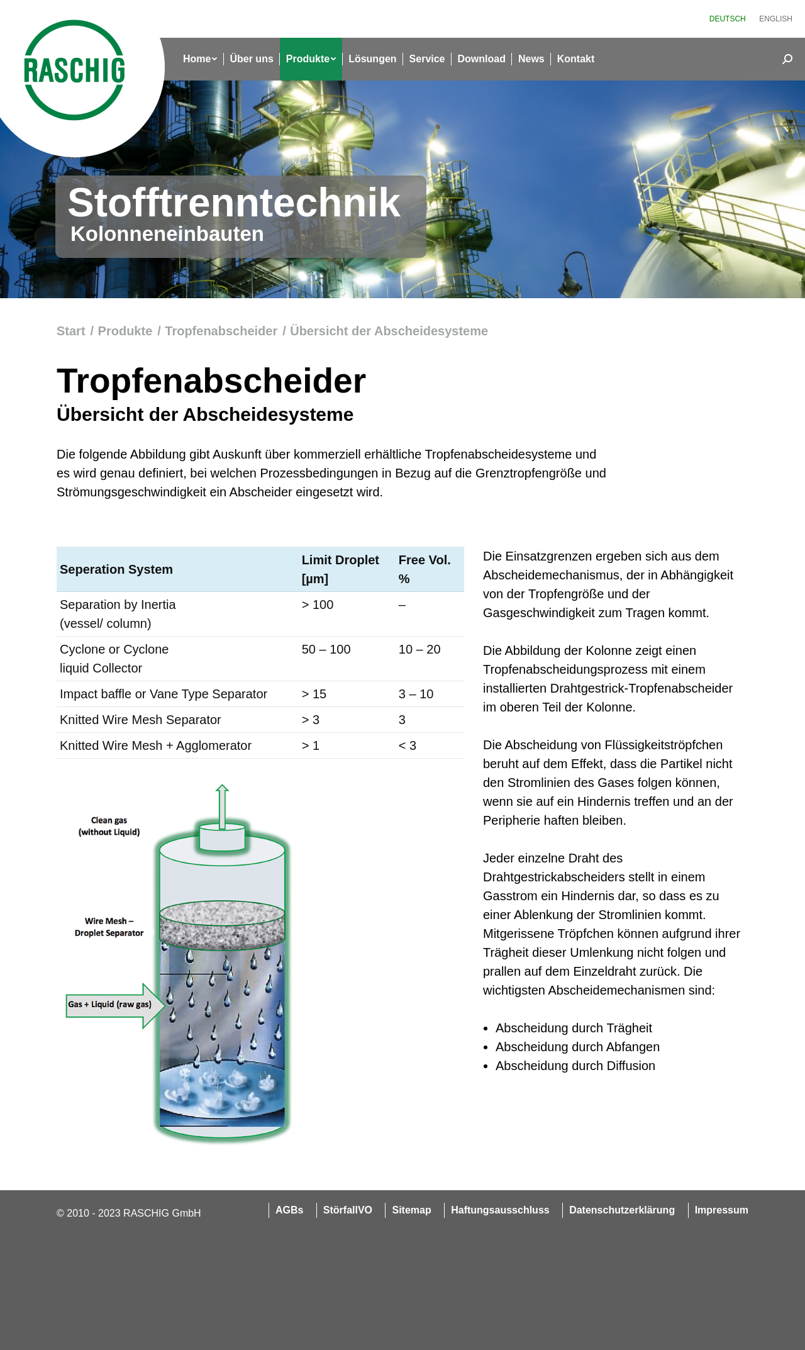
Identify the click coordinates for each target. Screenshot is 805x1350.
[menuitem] (727, 19)
